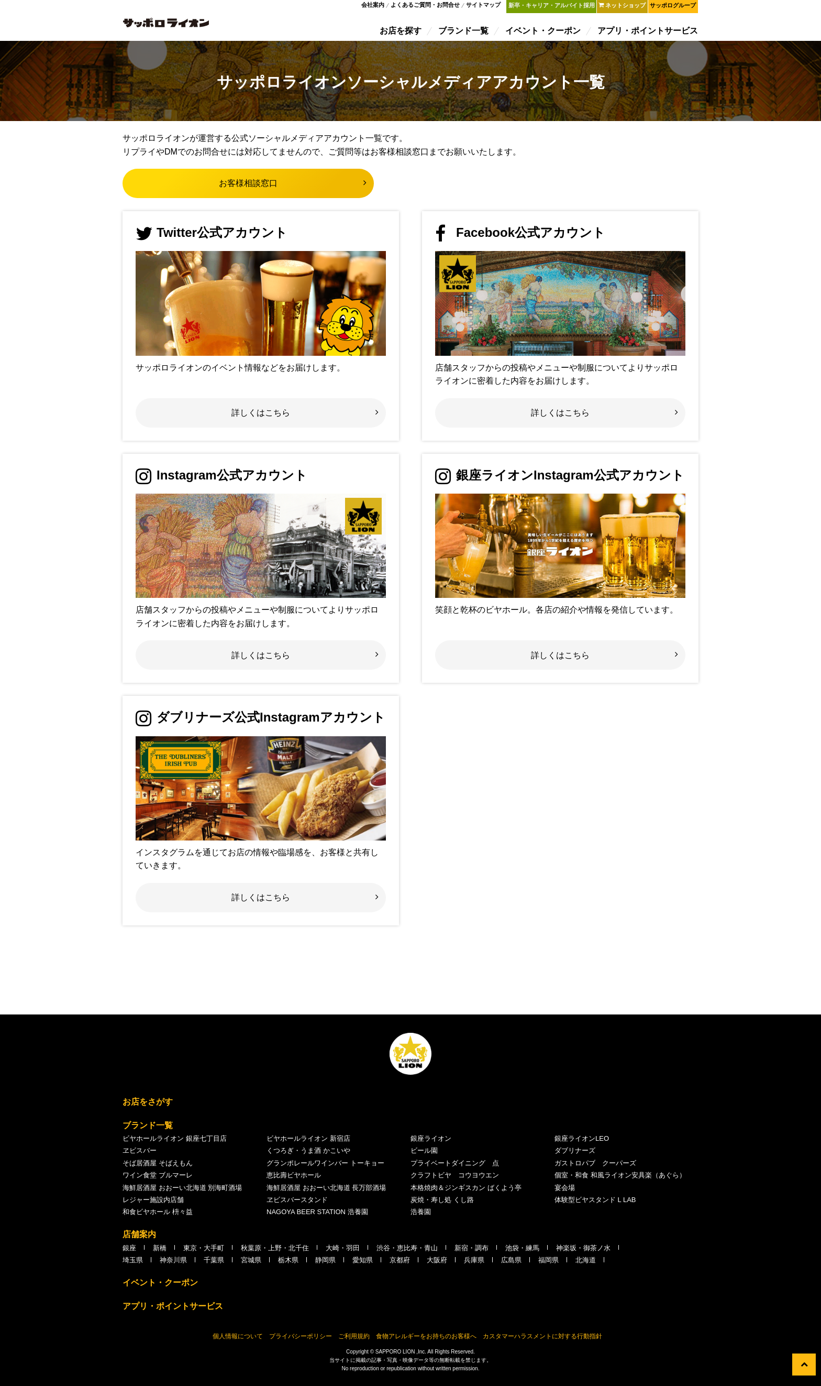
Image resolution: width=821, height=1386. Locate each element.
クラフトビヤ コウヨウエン (454, 1180)
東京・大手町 (203, 1253)
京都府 (400, 1265)
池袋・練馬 (522, 1253)
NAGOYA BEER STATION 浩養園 (317, 1217)
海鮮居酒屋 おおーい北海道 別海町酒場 (182, 1193)
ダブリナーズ (574, 1156)
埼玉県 (133, 1265)
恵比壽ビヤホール (294, 1180)
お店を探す (401, 32)
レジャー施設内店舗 (153, 1205)
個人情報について (238, 1341)
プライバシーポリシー (300, 1341)
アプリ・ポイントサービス (648, 32)
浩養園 (420, 1217)
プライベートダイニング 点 (454, 1168)
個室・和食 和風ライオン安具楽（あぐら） (620, 1180)
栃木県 (288, 1265)
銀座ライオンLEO (581, 1144)
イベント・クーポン (543, 32)
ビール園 (424, 1156)
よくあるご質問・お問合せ (427, 7)
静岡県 (325, 1265)
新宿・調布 (471, 1253)
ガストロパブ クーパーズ (595, 1168)
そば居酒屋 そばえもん (158, 1168)
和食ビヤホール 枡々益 (158, 1217)
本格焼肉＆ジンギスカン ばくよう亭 (466, 1193)
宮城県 (251, 1265)
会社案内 (374, 7)
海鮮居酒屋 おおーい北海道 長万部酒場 (326, 1193)
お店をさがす (148, 1107)
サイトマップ (485, 7)
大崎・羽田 (343, 1253)
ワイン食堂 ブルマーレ (158, 1180)
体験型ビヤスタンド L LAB (595, 1205)
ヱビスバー (140, 1156)
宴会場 (564, 1193)
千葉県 (214, 1265)
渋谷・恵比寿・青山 (407, 1253)
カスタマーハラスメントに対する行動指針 (542, 1341)
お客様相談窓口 (248, 188)
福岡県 (548, 1265)
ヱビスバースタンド (297, 1205)
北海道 (585, 1265)
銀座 (129, 1253)
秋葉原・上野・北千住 (275, 1253)
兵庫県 (474, 1265)
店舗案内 (139, 1239)
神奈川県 (173, 1265)
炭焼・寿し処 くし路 (442, 1205)
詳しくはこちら (260, 417)
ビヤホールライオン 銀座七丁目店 (175, 1144)
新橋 (160, 1253)
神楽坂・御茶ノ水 (583, 1253)
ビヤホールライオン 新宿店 (308, 1144)
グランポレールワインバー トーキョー (325, 1168)
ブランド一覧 (464, 32)
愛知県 (362, 1265)
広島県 (511, 1265)
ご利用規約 (354, 1341)
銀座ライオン (430, 1144)
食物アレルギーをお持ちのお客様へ (426, 1341)
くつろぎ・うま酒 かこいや (308, 1156)
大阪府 (437, 1265)
